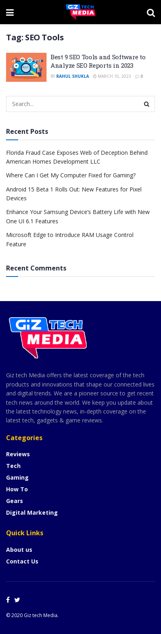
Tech (13, 466)
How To (17, 489)
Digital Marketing (32, 512)
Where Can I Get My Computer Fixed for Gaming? (71, 175)
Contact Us (22, 561)
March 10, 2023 (112, 76)
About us (19, 549)
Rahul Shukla (72, 76)
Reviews (18, 454)
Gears (14, 501)
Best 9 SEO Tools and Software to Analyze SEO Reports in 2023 (98, 61)
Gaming (17, 477)
